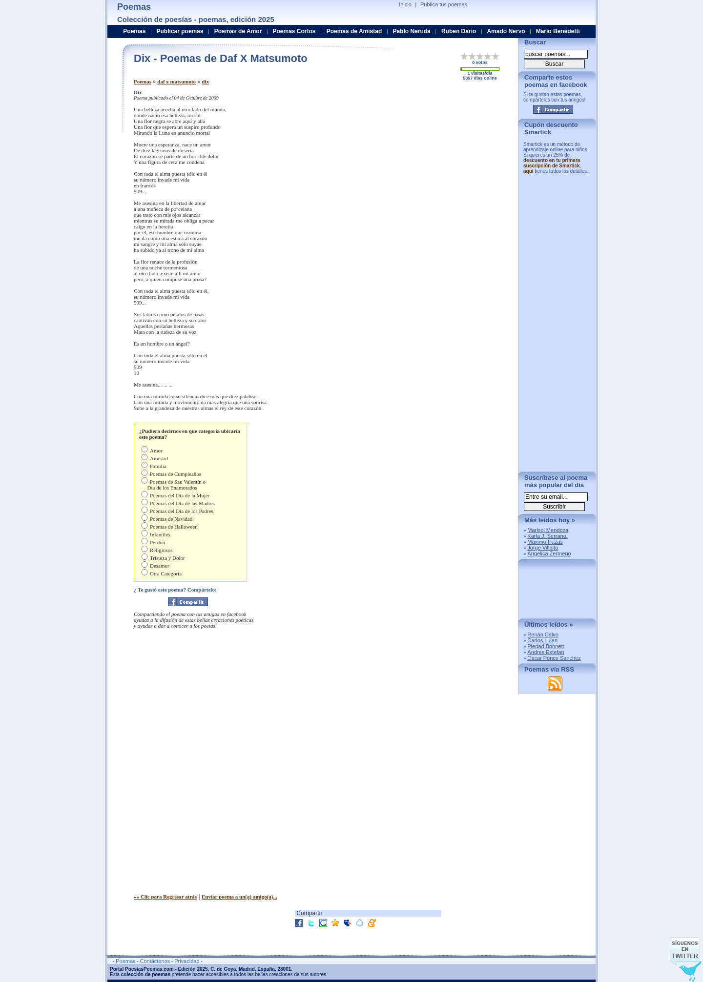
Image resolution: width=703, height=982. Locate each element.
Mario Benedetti (558, 31)
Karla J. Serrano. (547, 536)
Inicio (405, 4)
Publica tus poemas (443, 4)
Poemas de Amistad (354, 31)
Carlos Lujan (542, 640)
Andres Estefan (545, 652)
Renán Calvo (542, 634)
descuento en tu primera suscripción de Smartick (551, 163)
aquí (528, 171)
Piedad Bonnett (545, 646)
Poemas (142, 81)
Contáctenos (155, 961)
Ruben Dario (458, 31)
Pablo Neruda (411, 31)
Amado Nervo (506, 31)
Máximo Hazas (545, 542)
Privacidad (186, 961)
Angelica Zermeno (549, 553)
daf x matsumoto (176, 81)
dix (205, 81)
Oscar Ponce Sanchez (553, 658)
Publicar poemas (180, 31)
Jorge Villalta (542, 548)
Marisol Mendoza (547, 530)
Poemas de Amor (238, 31)
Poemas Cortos (293, 31)
